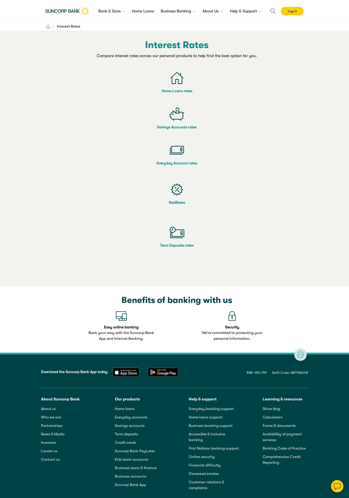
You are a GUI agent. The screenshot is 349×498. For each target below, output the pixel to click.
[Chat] (337, 486)
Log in (292, 11)
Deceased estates (204, 348)
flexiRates (110, 129)
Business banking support (211, 300)
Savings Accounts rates (177, 91)
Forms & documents (279, 300)
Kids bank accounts (131, 334)
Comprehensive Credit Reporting (282, 335)
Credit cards (125, 317)
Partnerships (52, 300)
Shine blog (271, 284)
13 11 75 (264, 483)
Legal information (54, 432)
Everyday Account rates (243, 91)
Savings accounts (130, 300)
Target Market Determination (156, 483)
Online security (202, 332)
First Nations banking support (214, 323)
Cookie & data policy (115, 432)
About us (48, 284)
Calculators (272, 292)
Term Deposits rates (177, 129)
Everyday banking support (211, 284)
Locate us (49, 326)
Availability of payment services (282, 312)
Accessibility (146, 432)
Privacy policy (83, 432)
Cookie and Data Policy (176, 469)
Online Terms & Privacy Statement (76, 450)
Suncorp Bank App (130, 360)
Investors (48, 317)
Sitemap (167, 432)
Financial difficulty (205, 340)
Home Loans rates (110, 91)
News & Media (53, 309)
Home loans (124, 284)
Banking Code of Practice (284, 323)
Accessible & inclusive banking (207, 312)
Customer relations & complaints (206, 360)
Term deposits (126, 309)
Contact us (50, 334)
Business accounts (130, 351)
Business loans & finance (136, 343)
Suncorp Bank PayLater (135, 326)
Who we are (51, 292)
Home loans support (205, 292)
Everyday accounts (131, 292)
